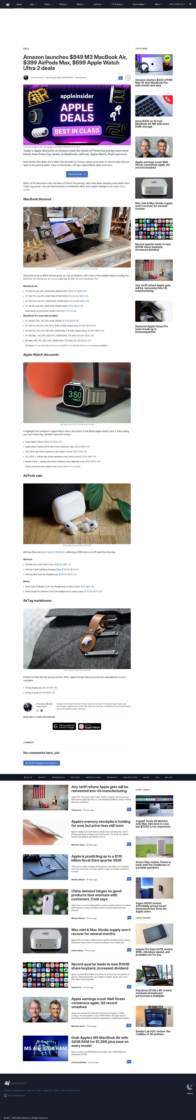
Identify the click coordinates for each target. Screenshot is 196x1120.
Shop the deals (75, 174)
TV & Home (118, 4)
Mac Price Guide (68, 311)
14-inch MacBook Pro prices (48, 345)
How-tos (31, 1090)
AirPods (98, 4)
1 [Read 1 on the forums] (129, 917)
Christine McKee (37, 78)
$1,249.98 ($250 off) (79, 301)
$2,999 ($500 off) (85, 335)
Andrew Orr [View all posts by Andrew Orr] (76, 810)
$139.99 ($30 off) (70, 569)
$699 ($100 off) (93, 461)
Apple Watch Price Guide (68, 466)
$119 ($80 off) (87, 586)
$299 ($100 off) (82, 446)
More (158, 4)
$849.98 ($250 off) (77, 291)
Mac (33, 4)
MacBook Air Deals (93, 777)
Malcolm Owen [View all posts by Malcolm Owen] (78, 845)
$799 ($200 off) (75, 306)
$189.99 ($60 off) (62, 564)
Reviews (8, 1090)
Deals (38, 1090)
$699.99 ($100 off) (53, 442)
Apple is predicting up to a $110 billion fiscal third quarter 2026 (96, 858)
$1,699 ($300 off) (87, 325)
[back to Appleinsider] (8, 4)
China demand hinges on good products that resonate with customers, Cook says (96, 895)
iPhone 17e (28, 777)
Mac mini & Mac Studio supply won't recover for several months (101, 932)
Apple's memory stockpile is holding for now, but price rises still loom (100, 823)
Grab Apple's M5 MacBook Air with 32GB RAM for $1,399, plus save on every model (100, 1041)
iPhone (64, 4)
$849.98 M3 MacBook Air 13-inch (41, 279)
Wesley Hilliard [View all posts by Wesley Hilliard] (78, 880)
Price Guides (140, 4)
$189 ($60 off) (80, 451)
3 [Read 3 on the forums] (129, 950)
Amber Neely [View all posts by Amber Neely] (77, 951)
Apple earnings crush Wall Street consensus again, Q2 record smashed (98, 1003)
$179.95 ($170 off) (93, 591)
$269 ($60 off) (89, 456)
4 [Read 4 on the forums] (129, 809)
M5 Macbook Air (58, 777)
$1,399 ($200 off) (70, 321)
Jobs (63, 1090)
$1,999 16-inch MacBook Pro (83, 279)
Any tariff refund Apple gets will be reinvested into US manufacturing (99, 789)
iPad (48, 4)
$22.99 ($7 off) (50, 687)
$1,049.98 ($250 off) (78, 296)
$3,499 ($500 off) (82, 340)
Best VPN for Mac (130, 777)
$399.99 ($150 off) (68, 574)
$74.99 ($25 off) (47, 692)
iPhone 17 (42, 777)
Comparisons (19, 1090)
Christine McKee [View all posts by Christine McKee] (78, 1062)
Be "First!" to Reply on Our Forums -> (42, 763)
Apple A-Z (47, 1090)
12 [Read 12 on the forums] (129, 1025)
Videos (57, 1090)
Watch (81, 4)
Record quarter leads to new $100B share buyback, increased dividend (100, 966)
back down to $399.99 (53, 552)
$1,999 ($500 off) (96, 330)
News (19, 4)
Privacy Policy (73, 1090)
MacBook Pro (112, 777)
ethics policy (75, 147)
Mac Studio (75, 777)
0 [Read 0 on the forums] (129, 844)
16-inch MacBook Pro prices (79, 345)
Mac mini (168, 777)
